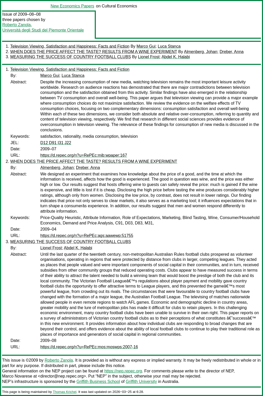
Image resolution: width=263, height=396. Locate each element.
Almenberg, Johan (200, 52)
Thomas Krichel (64, 392)
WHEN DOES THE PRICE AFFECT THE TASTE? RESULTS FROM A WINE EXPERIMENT (93, 52)
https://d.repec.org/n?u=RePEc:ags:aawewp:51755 (86, 235)
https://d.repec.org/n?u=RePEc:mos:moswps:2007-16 (89, 347)
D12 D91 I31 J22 (55, 143)
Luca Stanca (169, 46)
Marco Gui (146, 46)
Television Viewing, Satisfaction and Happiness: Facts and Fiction (69, 46)
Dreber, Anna (231, 52)
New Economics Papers (72, 6)
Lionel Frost (148, 57)
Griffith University (141, 381)
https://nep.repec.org (123, 371)
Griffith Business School (98, 381)
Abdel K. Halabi (176, 57)
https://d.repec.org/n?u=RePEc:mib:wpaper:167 (83, 155)
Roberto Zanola (16, 25)
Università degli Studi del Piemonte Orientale (43, 30)
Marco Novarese (17, 376)
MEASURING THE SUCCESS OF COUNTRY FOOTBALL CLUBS (70, 57)
